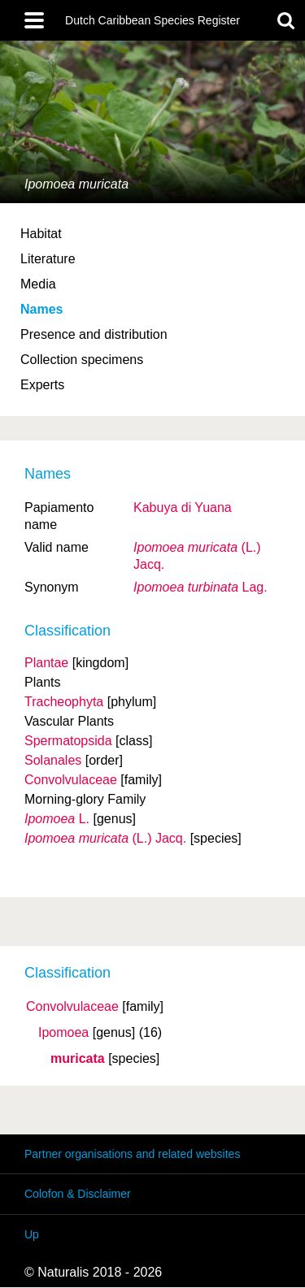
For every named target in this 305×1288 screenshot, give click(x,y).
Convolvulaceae (72, 1006)
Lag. (200, 587)
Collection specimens (81, 359)
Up (31, 1234)
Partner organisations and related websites (132, 1153)
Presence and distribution (94, 334)
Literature (48, 259)
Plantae (46, 663)
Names (41, 309)
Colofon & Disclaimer (77, 1193)
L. (56, 819)
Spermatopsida (68, 741)
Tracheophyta (63, 702)
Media (38, 284)
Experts (42, 385)
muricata (77, 1058)
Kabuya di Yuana (182, 507)
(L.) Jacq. (105, 838)
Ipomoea (63, 1032)
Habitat (41, 234)
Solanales (52, 760)
